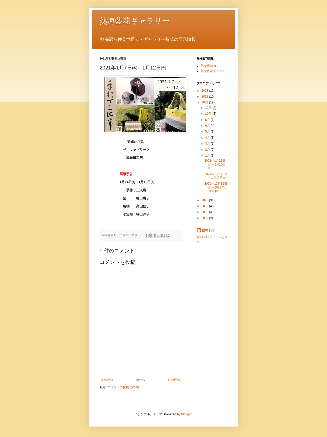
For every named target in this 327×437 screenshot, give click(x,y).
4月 (208, 137)
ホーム (140, 380)
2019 (205, 206)
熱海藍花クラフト (213, 71)
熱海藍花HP (209, 66)
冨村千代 (208, 230)
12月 (209, 108)
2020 (205, 200)
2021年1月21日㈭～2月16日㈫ (215, 164)
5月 (208, 131)
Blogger (186, 414)
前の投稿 (174, 380)
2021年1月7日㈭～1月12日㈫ (215, 176)
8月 (208, 120)
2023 (205, 90)
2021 (205, 102)
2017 (205, 218)
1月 (208, 155)
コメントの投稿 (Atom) (123, 387)
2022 (205, 96)
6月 (208, 125)
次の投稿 (107, 380)
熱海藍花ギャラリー (135, 21)
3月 (208, 143)
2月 (208, 149)
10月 (209, 113)
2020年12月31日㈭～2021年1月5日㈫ (215, 187)
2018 (205, 212)
